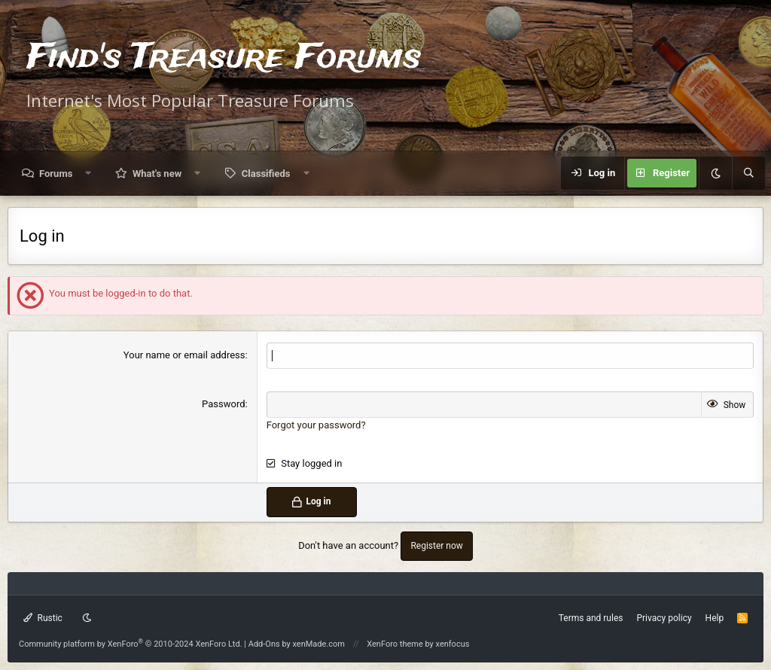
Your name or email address (184, 355)
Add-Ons (264, 644)
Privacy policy (663, 618)
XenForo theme (395, 644)
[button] (88, 173)
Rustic (42, 618)
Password (223, 404)
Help (714, 618)
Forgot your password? (316, 425)
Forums (55, 173)
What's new (157, 173)
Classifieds (266, 173)
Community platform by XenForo (130, 644)
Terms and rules (591, 618)
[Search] (748, 173)
